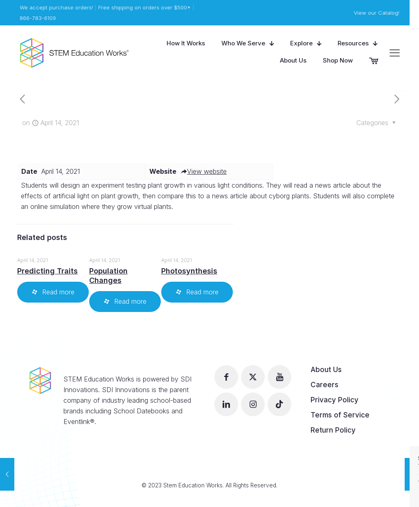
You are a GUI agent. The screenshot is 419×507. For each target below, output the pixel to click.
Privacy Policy (334, 400)
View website (203, 171)
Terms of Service (340, 415)
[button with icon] (226, 377)
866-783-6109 (37, 18)
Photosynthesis (189, 271)
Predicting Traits (47, 271)
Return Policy (333, 430)
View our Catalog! (377, 12)
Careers (324, 385)
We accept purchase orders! (56, 7)
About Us (326, 370)
